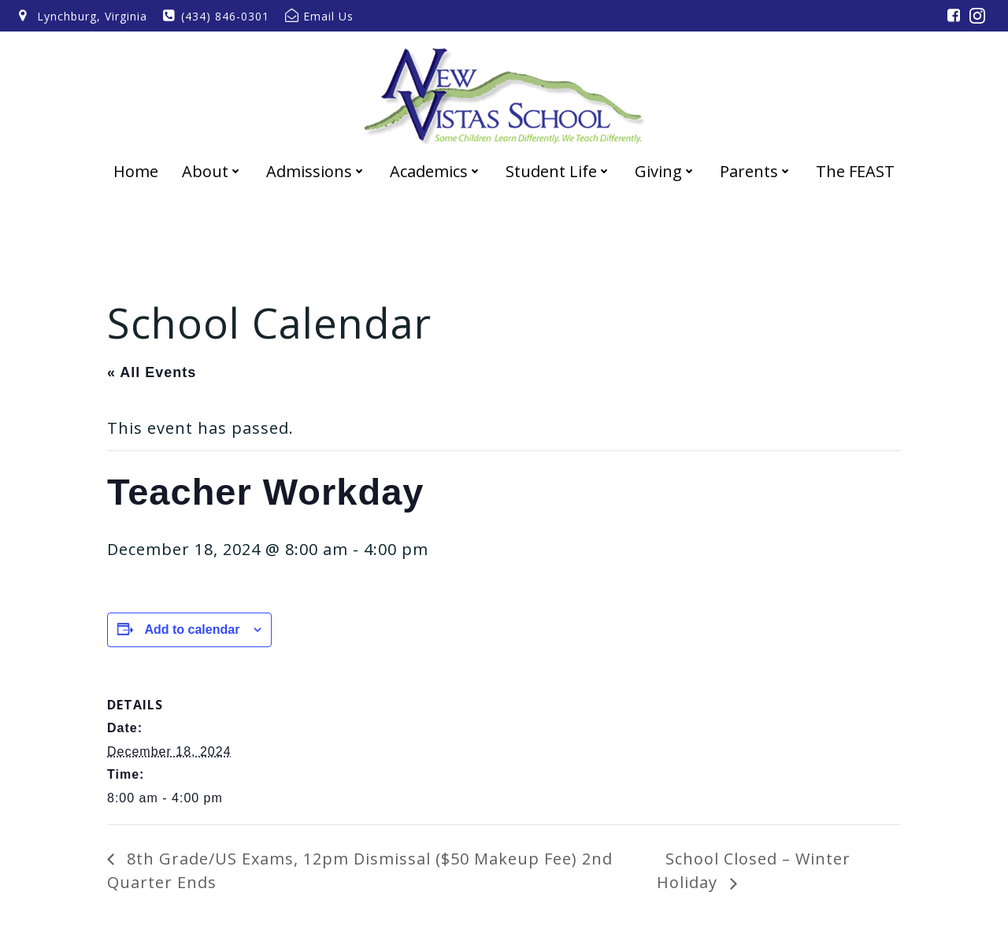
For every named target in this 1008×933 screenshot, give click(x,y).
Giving (665, 171)
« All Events (151, 372)
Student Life (558, 171)
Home (135, 171)
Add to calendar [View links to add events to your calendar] (191, 629)
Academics (436, 171)
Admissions (316, 171)
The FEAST (855, 171)
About (212, 171)
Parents (756, 171)
